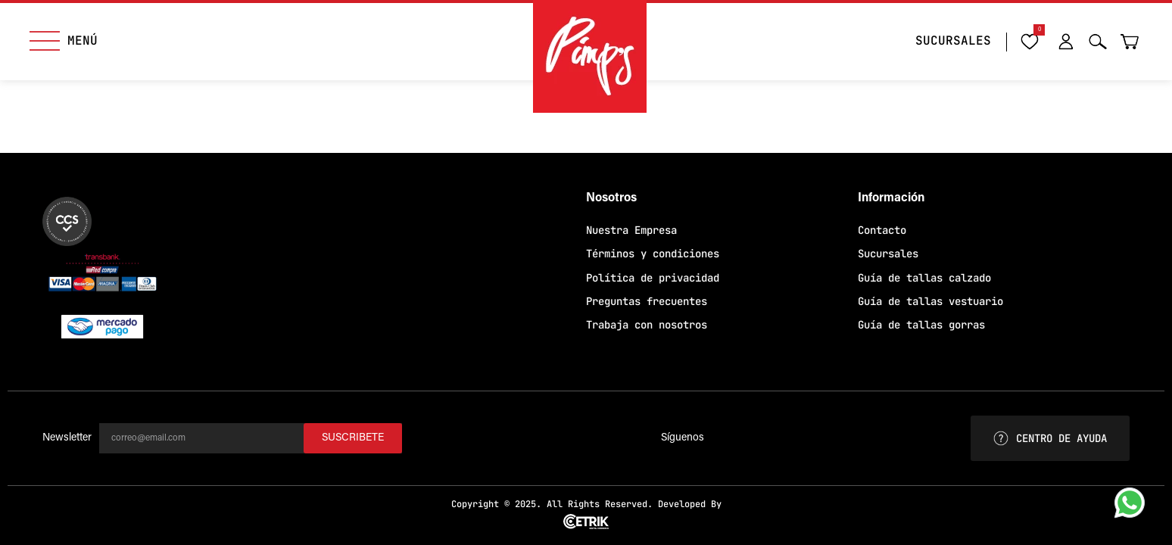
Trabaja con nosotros (646, 325)
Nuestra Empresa (631, 230)
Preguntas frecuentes (646, 301)
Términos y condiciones (652, 253)
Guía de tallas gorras (921, 325)
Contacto (882, 230)
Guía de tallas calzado (924, 278)
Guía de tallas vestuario (930, 301)
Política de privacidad (652, 278)
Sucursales (888, 253)
